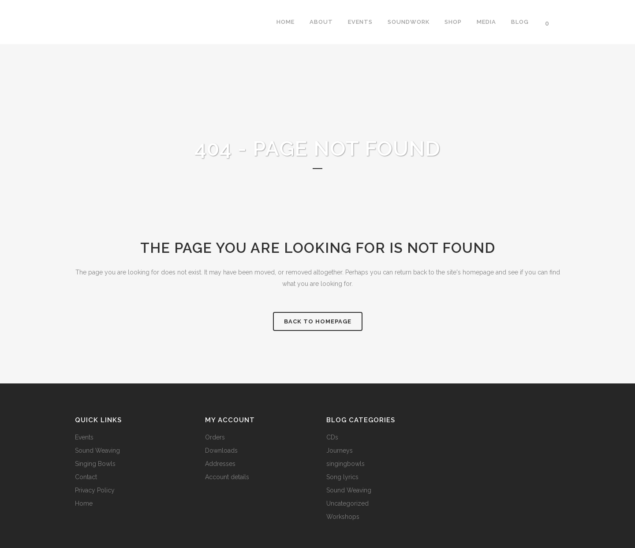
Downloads (221, 450)
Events (84, 437)
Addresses (220, 463)
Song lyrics (342, 476)
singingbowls (345, 463)
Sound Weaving (97, 450)
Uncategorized (347, 503)
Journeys (339, 450)
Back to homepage (317, 321)
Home (84, 503)
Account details (227, 476)
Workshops (342, 516)
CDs (332, 437)
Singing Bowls (95, 463)
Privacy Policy (95, 490)
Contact (86, 476)
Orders (215, 437)
